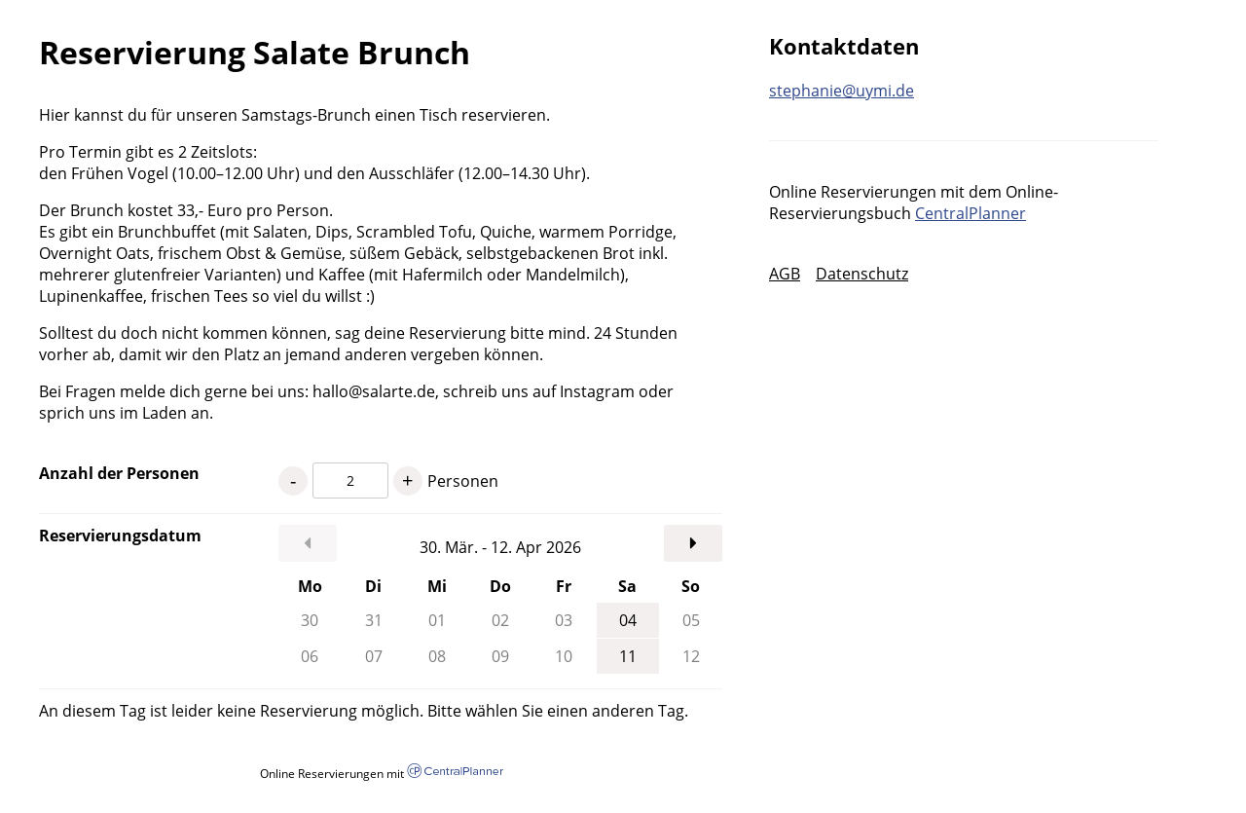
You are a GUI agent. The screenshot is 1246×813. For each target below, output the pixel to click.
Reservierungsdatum (120, 535)
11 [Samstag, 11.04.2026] (628, 656)
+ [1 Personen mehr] (407, 480)
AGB (784, 273)
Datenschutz (862, 273)
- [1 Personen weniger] (293, 480)
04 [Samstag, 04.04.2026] (628, 620)
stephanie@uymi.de (841, 90)
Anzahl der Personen (119, 473)
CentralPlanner (970, 213)
